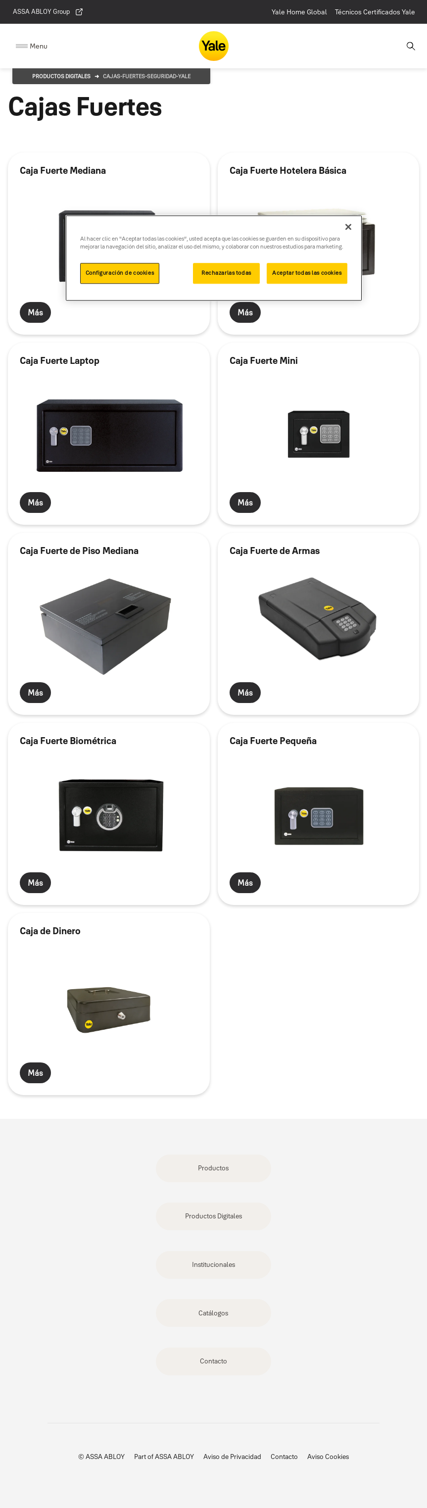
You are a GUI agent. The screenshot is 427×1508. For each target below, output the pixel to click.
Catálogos (213, 1313)
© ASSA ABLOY (101, 1456)
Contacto (213, 1361)
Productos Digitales (61, 76)
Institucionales (213, 1264)
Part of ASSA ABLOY (164, 1456)
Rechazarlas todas (226, 273)
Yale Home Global (299, 11)
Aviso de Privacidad (232, 1456)
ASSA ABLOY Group (48, 11)
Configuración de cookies (120, 273)
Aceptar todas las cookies (306, 273)
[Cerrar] (348, 227)
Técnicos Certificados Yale (375, 11)
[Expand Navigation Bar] (31, 46)
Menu (38, 46)
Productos (213, 1168)
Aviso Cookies (328, 1456)
